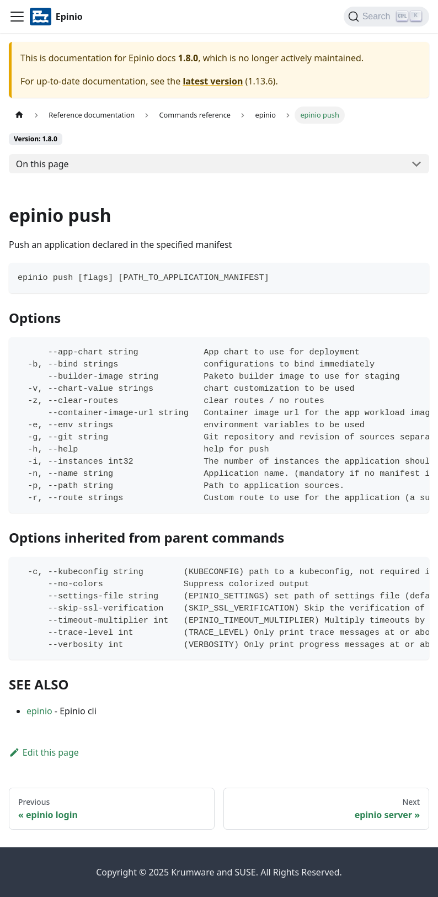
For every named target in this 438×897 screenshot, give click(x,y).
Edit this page (44, 752)
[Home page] (19, 115)
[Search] (386, 16)
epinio (39, 711)
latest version (213, 81)
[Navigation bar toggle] (17, 16)
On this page (42, 164)
